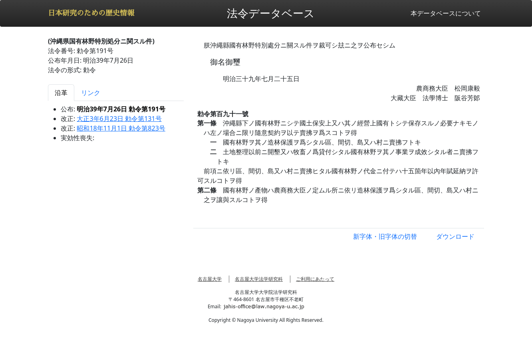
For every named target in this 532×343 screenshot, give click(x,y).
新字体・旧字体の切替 (385, 236)
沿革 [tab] (61, 92)
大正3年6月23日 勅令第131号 (119, 118)
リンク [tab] (90, 92)
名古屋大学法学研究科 (259, 279)
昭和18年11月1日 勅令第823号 (121, 128)
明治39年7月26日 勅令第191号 (121, 109)
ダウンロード (455, 236)
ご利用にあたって (315, 279)
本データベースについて (446, 13)
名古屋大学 (210, 279)
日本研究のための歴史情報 (91, 13)
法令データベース (271, 13)
